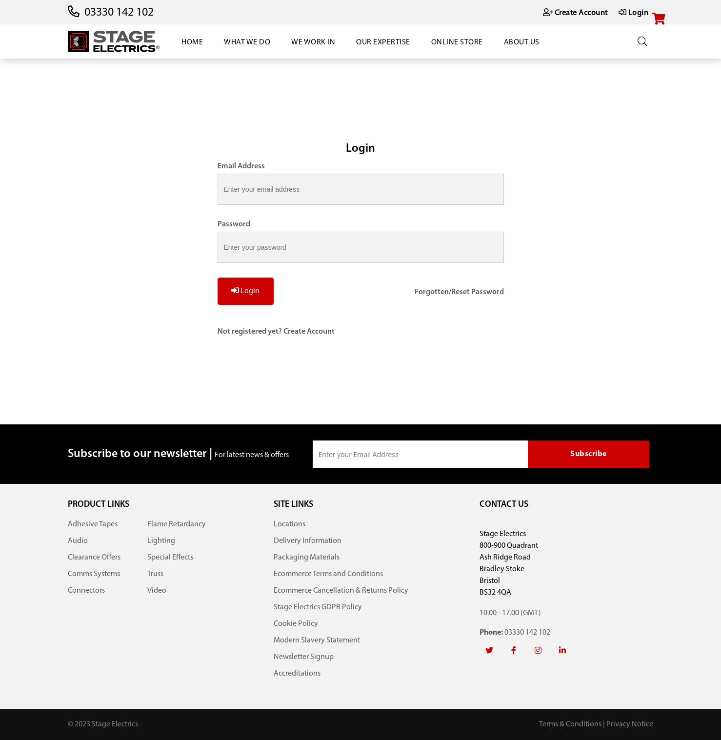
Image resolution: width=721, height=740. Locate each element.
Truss (155, 574)
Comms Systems (94, 574)
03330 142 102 (119, 13)
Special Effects (170, 557)
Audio (78, 541)
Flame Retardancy (176, 524)
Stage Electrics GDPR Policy (318, 607)
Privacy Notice (629, 724)
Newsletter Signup (304, 657)
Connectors (86, 591)
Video (156, 591)
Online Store (457, 42)
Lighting (161, 541)
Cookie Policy (296, 624)
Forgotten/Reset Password (459, 292)
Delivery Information (307, 541)
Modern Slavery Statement (317, 640)
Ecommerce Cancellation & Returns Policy (341, 591)
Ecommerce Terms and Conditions (328, 574)
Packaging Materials (307, 557)
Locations (289, 524)
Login (245, 290)
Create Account (309, 332)
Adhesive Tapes (93, 524)
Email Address (241, 166)
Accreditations (297, 674)
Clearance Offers (94, 557)
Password (234, 224)
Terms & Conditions (570, 724)
